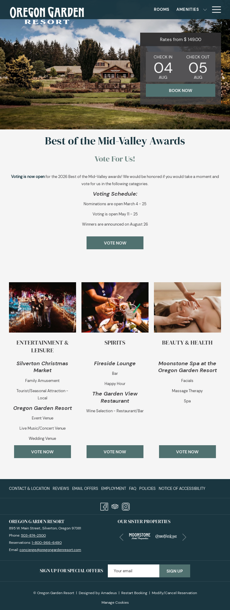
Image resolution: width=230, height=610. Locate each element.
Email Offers (85, 488)
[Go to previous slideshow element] (121, 537)
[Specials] (194, 9)
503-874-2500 (33, 535)
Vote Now (115, 243)
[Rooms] (134, 9)
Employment (113, 488)
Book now (180, 90)
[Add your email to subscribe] (133, 570)
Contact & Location (29, 488)
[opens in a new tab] (139, 535)
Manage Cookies (115, 602)
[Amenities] (160, 9)
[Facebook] (104, 506)
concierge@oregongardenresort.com (50, 549)
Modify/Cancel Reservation (174, 593)
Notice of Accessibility (182, 488)
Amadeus (109, 593)
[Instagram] (126, 506)
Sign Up (175, 571)
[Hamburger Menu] (214, 9)
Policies (147, 488)
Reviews (61, 488)
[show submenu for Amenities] (177, 9)
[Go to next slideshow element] (184, 537)
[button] (163, 67)
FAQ (132, 488)
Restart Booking (134, 593)
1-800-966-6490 (47, 542)
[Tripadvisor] (115, 506)
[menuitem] (30, 488)
